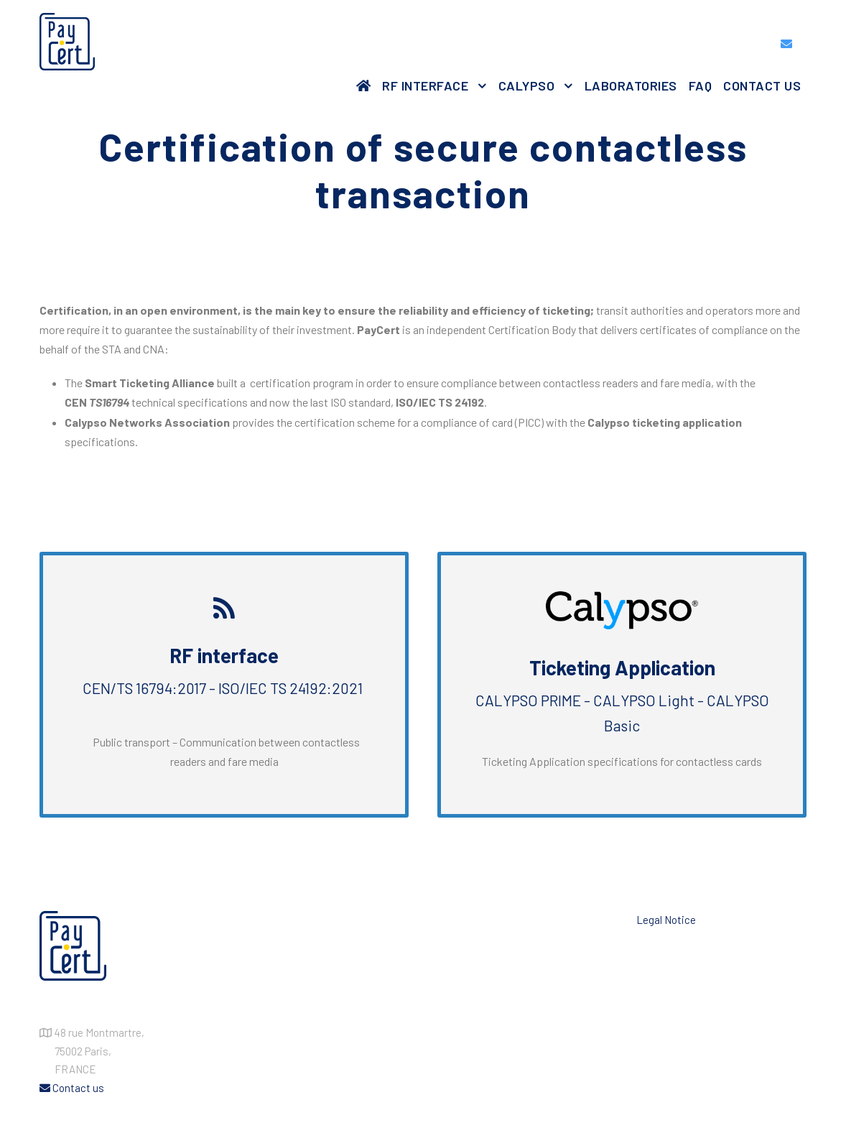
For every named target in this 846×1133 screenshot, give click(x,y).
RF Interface (425, 85)
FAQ (700, 85)
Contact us (762, 85)
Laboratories (631, 85)
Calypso (526, 85)
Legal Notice (666, 919)
